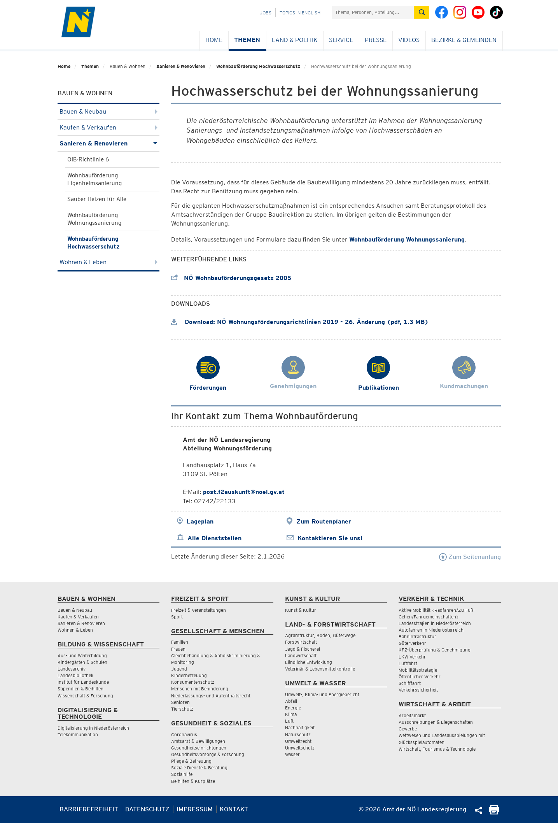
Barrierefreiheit (88, 809)
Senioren (180, 702)
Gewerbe (408, 729)
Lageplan (200, 521)
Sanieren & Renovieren (180, 66)
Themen (247, 40)
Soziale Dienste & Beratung (199, 767)
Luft (289, 721)
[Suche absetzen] (421, 12)
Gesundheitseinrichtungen (198, 748)
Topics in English (300, 13)
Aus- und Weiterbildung (82, 655)
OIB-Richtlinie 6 (88, 159)
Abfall (291, 701)
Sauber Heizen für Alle (96, 199)
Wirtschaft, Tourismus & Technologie (437, 749)
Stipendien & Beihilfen (80, 689)
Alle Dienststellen (214, 538)
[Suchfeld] (373, 12)
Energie (293, 708)
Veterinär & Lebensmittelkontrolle (320, 669)
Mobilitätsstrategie (418, 670)
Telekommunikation (78, 734)
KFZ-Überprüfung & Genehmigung (435, 650)
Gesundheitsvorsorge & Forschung (207, 754)
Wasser (292, 754)
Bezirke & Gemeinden (464, 40)
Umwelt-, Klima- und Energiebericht (322, 694)
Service (341, 40)
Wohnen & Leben (108, 262)
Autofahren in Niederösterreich (431, 630)
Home (213, 40)
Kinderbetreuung (189, 675)
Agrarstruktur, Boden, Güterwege (320, 635)
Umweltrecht (298, 741)
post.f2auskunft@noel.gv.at (244, 492)
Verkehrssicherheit (418, 690)
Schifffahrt (410, 683)
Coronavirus (184, 734)
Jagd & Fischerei (302, 649)
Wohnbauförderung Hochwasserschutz (258, 66)
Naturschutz (298, 734)
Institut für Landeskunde (83, 682)
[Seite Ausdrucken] (494, 812)
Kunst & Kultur (300, 610)
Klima (291, 714)
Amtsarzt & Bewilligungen (198, 741)
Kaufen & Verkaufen (108, 127)
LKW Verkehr (412, 657)
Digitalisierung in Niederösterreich (93, 728)
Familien (179, 642)
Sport (177, 617)
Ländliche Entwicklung (308, 662)
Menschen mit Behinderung (199, 689)
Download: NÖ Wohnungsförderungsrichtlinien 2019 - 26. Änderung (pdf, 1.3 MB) (300, 322)
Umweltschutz (300, 748)
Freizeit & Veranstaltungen (198, 610)
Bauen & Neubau (108, 111)
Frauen (178, 649)
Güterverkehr (412, 643)
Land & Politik (294, 40)
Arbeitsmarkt (412, 715)
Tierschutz (182, 709)
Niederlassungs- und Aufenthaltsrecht (210, 696)
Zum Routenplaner (323, 521)
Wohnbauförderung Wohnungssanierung (94, 219)
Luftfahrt (408, 663)
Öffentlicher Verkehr (420, 676)
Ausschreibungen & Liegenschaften (436, 722)
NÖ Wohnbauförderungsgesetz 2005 (231, 278)
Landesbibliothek (75, 675)
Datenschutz (147, 809)
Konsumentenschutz (192, 682)
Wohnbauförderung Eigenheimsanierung (94, 179)
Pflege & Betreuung (191, 761)
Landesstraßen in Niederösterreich (435, 623)
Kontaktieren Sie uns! (329, 538)
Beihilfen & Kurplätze (193, 781)
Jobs (265, 13)
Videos (409, 40)
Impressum (195, 809)
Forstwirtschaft (301, 642)
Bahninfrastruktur (417, 636)
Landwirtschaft (301, 655)
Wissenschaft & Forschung (85, 696)
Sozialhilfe (181, 774)
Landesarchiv (72, 669)
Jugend (179, 669)
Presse (376, 40)
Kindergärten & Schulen (82, 662)
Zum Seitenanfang (470, 556)
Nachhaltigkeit (300, 727)
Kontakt (234, 809)
